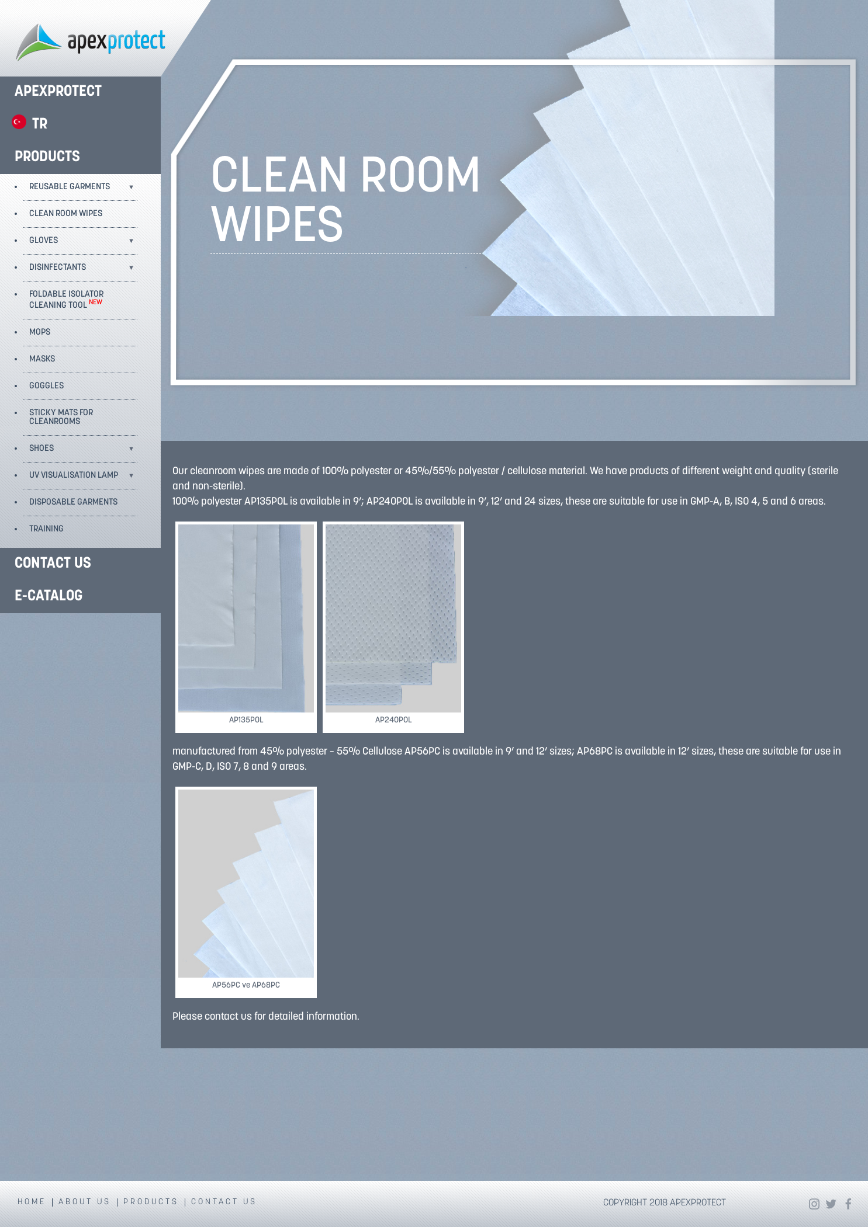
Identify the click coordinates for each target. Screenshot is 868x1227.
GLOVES (43, 241)
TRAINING (46, 529)
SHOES (41, 448)
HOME (32, 1202)
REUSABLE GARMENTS (69, 187)
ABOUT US (84, 1202)
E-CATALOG (48, 596)
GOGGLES (46, 386)
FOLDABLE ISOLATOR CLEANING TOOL (66, 300)
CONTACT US (53, 564)
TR (39, 125)
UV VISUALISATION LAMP (73, 475)
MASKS (42, 359)
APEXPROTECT (58, 92)
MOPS (39, 332)
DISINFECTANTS (57, 267)
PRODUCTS (47, 157)
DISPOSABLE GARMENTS (73, 502)
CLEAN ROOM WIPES (65, 214)
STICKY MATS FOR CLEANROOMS (61, 417)
